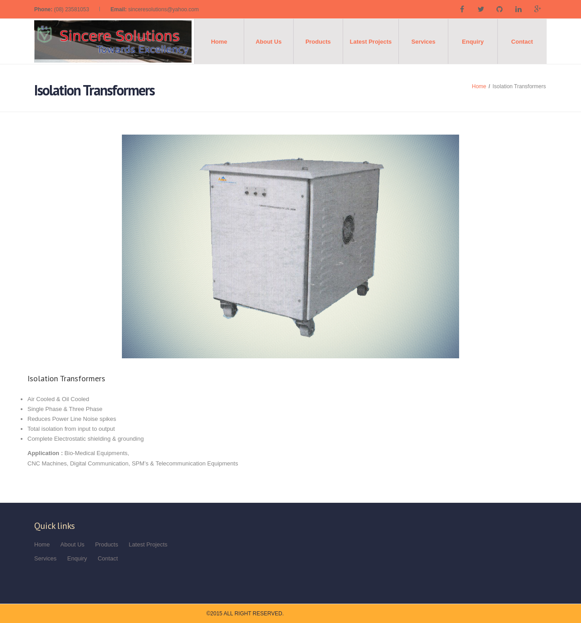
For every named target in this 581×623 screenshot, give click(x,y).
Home (219, 41)
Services (423, 41)
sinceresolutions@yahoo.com (163, 9)
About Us (268, 41)
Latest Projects (371, 41)
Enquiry (472, 41)
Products (318, 41)
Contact (522, 41)
